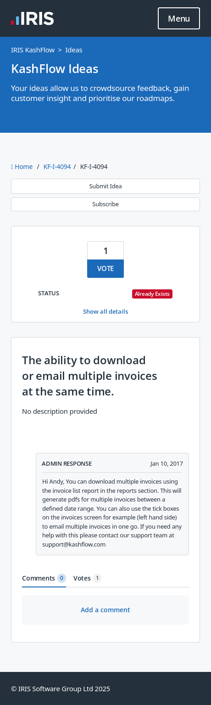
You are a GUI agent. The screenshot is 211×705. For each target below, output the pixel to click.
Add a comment (105, 609)
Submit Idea (105, 186)
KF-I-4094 (57, 166)
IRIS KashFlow (33, 49)
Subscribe (105, 204)
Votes (87, 578)
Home (22, 166)
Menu (179, 19)
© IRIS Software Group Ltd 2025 (60, 688)
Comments (44, 578)
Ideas (73, 49)
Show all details (105, 311)
